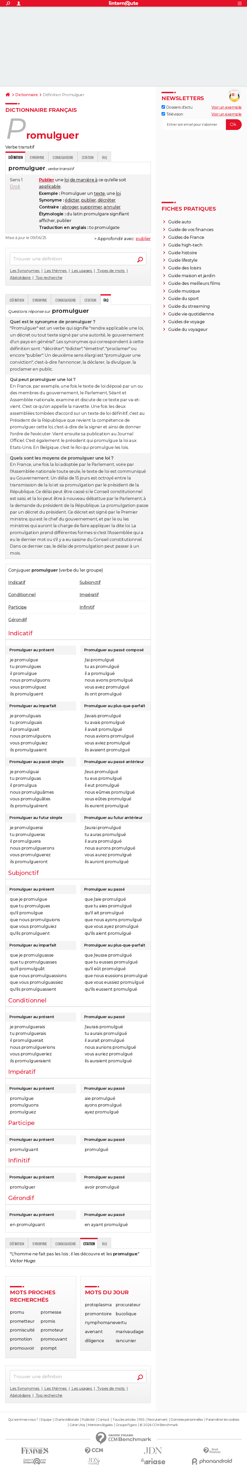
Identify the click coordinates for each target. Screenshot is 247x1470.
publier (88, 200)
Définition (17, 300)
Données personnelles (187, 1420)
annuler (112, 207)
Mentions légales (100, 1425)
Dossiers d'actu (177, 107)
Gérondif (17, 619)
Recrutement (157, 1420)
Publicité (88, 1420)
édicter (72, 200)
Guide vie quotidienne (191, 314)
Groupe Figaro (126, 1425)
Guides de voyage (186, 321)
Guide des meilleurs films (194, 283)
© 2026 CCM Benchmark (159, 1425)
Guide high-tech (185, 245)
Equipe (46, 1420)
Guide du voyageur (188, 329)
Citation (87, 157)
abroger (70, 207)
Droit (15, 186)
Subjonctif (90, 582)
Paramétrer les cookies (222, 1420)
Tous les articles (123, 1420)
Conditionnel (22, 594)
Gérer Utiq (77, 1425)
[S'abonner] (202, 124)
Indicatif (16, 582)
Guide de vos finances (191, 229)
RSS (141, 1420)
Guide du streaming (189, 306)
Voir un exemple (226, 107)
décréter (107, 200)
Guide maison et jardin (191, 275)
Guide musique (184, 291)
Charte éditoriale (66, 1420)
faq (104, 157)
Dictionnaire (26, 94)
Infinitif (87, 607)
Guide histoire (182, 252)
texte (99, 193)
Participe (17, 607)
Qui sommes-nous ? (23, 1420)
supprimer (91, 207)
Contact (103, 1420)
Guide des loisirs (184, 268)
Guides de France (186, 237)
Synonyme (37, 157)
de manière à (83, 179)
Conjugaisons (63, 157)
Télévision (172, 114)
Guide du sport (183, 298)
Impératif (89, 594)
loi (66, 179)
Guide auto (179, 221)
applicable (50, 186)
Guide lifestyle (183, 260)
